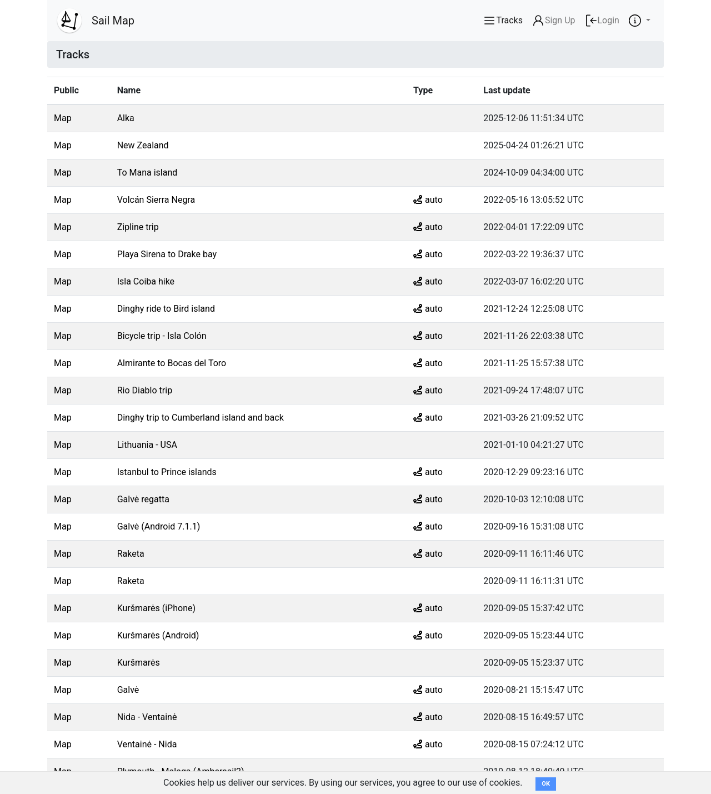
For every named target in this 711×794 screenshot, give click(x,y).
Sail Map (113, 20)
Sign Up (553, 20)
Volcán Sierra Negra (156, 199)
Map (63, 118)
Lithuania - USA (147, 445)
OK (546, 783)
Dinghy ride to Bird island (166, 308)
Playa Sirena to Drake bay (167, 254)
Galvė (128, 690)
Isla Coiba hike (145, 281)
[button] (639, 20)
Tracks (503, 20)
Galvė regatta (143, 499)
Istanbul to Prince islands (167, 472)
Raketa (130, 553)
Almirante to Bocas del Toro (172, 363)
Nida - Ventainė (147, 717)
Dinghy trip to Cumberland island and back (200, 417)
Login (601, 20)
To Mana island (147, 172)
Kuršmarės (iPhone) (156, 608)
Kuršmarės (138, 662)
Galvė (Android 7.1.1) (159, 526)
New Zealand (143, 145)
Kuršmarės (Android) (158, 635)
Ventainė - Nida (147, 744)
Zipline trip (138, 227)
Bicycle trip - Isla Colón (162, 336)
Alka (125, 118)
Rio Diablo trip (144, 390)
